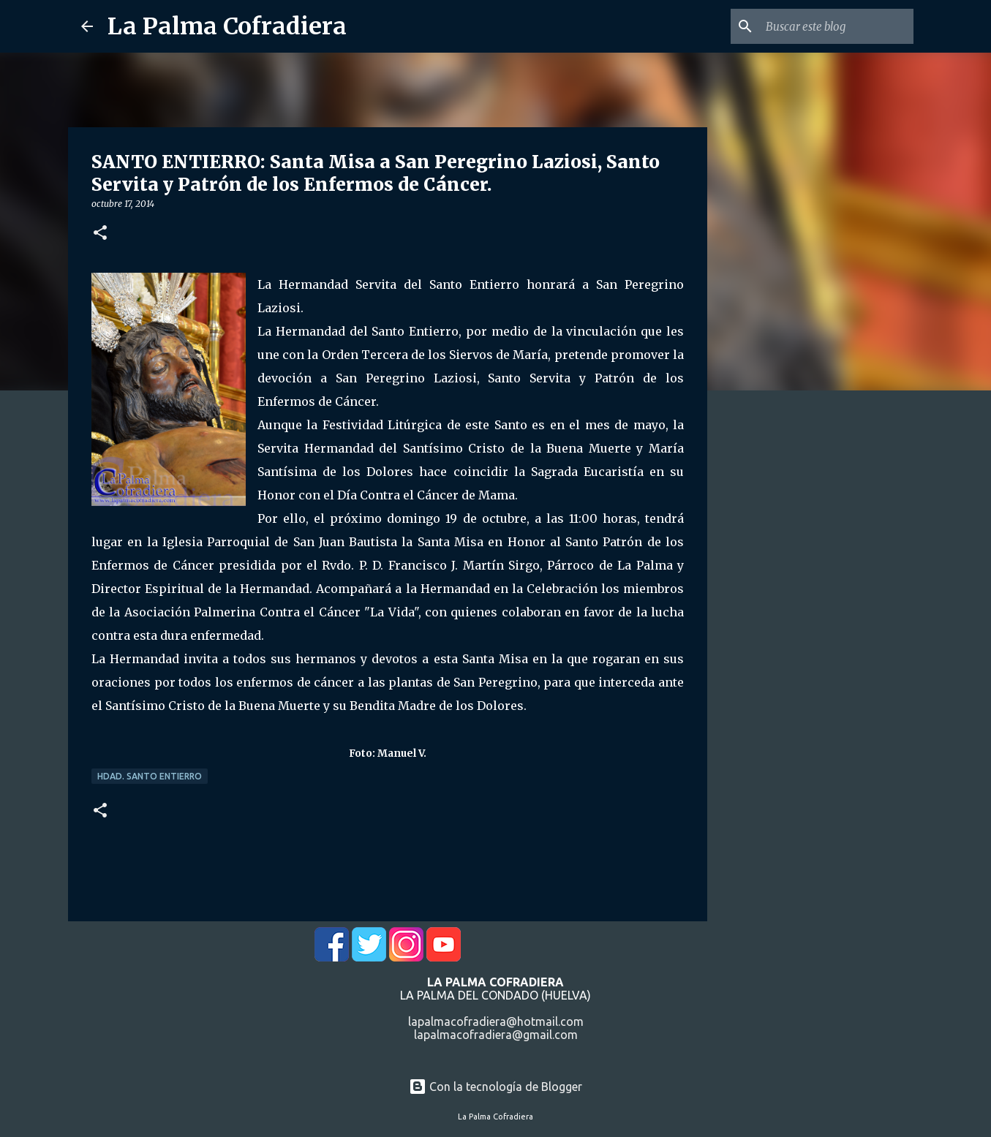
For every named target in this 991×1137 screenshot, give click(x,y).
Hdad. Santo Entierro (149, 776)
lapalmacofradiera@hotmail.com (496, 1021)
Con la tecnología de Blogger (495, 1086)
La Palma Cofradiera (227, 26)
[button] (100, 233)
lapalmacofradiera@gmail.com (496, 1034)
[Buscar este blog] (836, 26)
